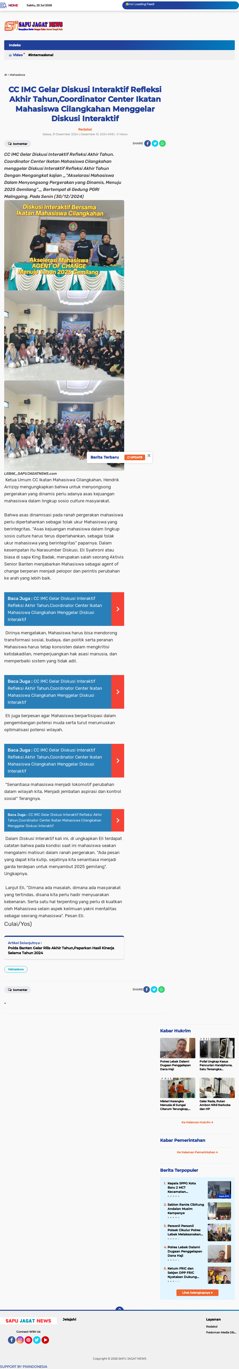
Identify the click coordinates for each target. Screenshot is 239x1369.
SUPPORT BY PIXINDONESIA (23, 1367)
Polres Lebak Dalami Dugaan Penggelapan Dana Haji (175, 1065)
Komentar (17, 989)
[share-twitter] (155, 143)
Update (134, 457)
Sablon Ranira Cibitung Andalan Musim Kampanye (186, 1209)
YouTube (49, 1342)
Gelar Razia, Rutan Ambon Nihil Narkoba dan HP (215, 1105)
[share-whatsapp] (162, 143)
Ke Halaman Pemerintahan (197, 1152)
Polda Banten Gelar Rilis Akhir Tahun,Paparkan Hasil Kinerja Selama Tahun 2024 (61, 950)
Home (13, 5)
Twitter (39, 1342)
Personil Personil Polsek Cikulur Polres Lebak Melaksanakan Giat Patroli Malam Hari (184, 1230)
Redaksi (211, 1326)
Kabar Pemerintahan (182, 1140)
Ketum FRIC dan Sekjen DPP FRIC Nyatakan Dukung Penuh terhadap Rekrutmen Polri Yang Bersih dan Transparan (185, 1273)
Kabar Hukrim (175, 1030)
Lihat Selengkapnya (197, 1292)
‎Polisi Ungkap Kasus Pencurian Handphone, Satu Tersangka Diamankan (216, 1065)
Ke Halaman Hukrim (197, 1122)
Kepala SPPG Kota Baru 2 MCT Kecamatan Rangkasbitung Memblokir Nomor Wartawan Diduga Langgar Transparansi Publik (184, 1187)
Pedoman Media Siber (221, 1332)
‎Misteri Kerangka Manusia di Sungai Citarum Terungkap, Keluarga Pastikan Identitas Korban (174, 1105)
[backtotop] (119, 1311)
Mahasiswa (16, 969)
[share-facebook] (147, 143)
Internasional (42, 55)
